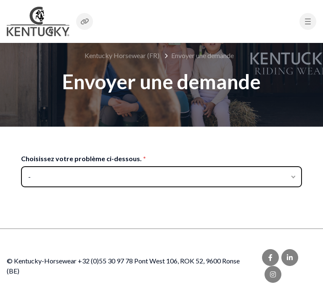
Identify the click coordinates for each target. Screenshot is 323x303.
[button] (307, 21)
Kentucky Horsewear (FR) (122, 55)
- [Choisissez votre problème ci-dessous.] (29, 177)
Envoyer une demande (202, 55)
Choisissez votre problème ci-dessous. (81, 158)
